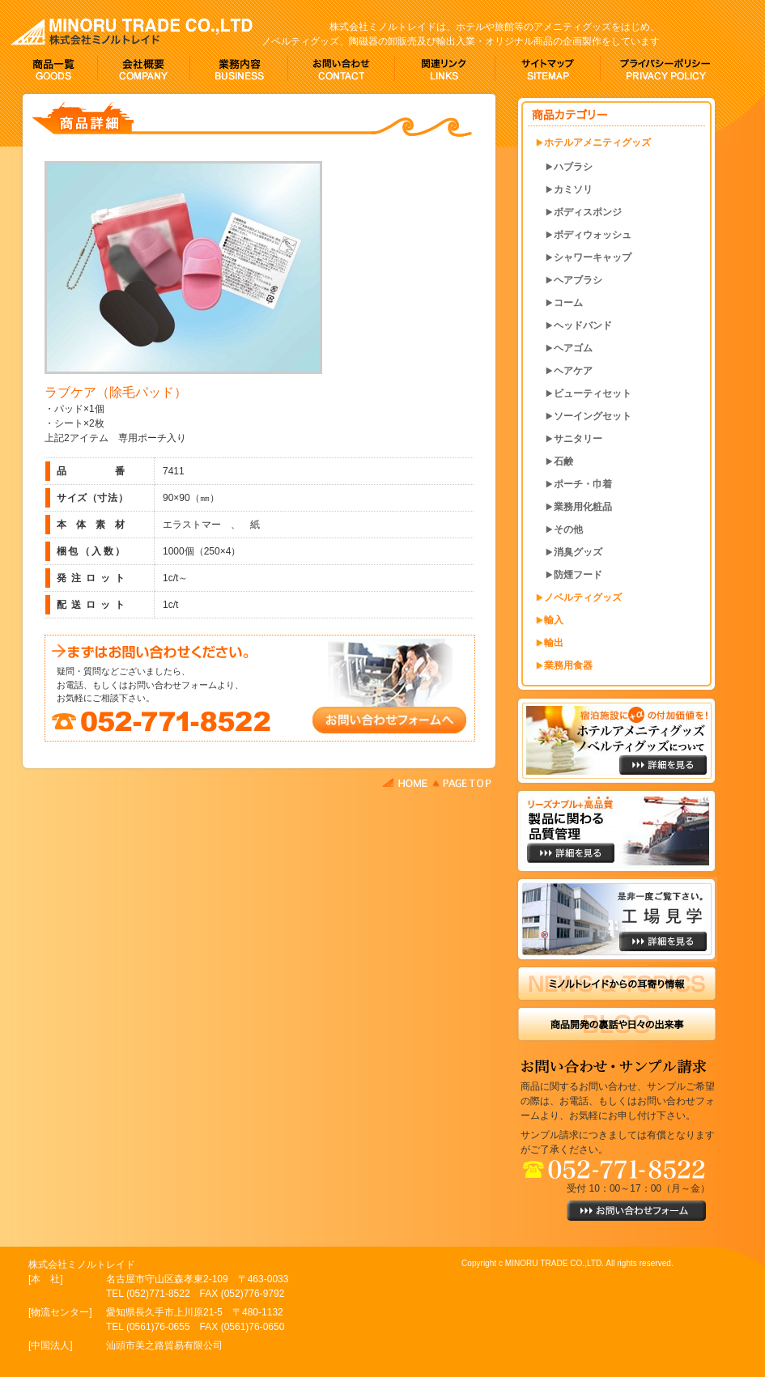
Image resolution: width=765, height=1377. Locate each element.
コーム (568, 302)
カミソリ (573, 189)
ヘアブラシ (578, 280)
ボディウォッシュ (592, 234)
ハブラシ (573, 166)
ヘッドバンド (583, 325)
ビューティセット (592, 393)
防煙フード (578, 574)
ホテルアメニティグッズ (597, 142)
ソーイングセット (592, 416)
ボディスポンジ (588, 212)
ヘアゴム (573, 348)
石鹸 (563, 461)
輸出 (553, 642)
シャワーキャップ (592, 257)
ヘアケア (573, 370)
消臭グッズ (578, 552)
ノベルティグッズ (583, 597)
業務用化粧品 (583, 506)
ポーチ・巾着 (583, 484)
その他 (568, 529)
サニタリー (578, 438)
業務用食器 (568, 665)
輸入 (553, 620)
